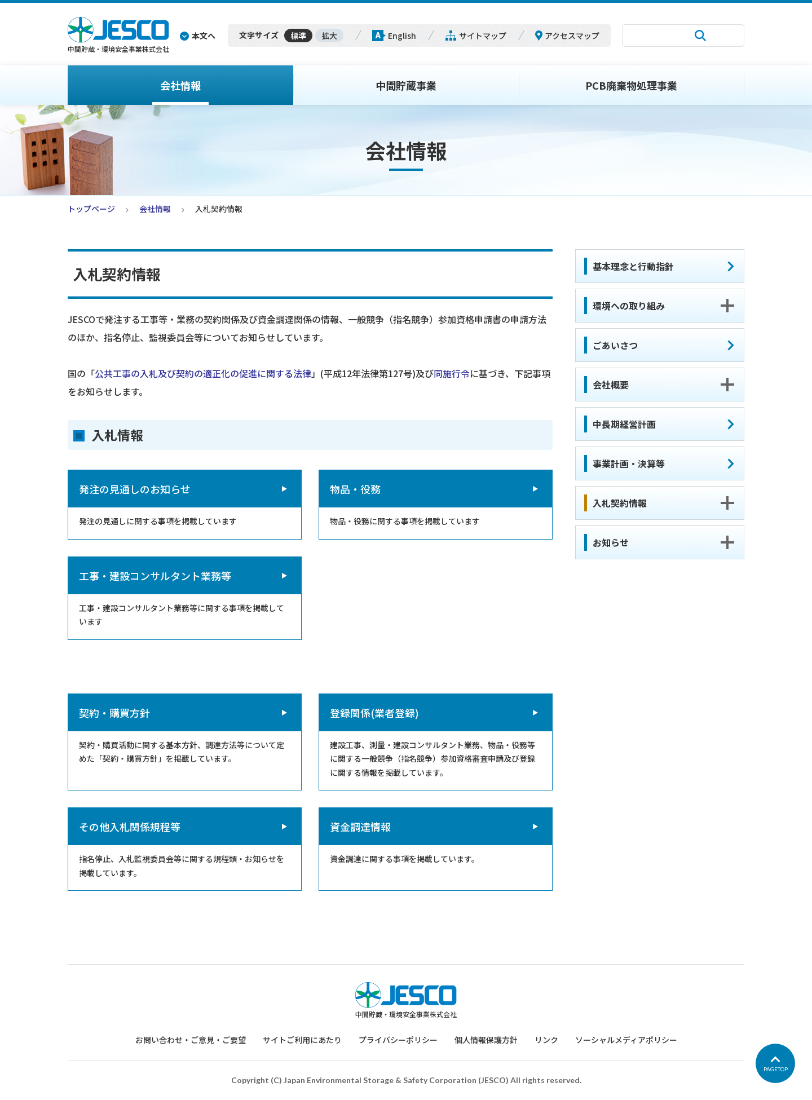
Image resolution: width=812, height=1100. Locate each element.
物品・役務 (355, 488)
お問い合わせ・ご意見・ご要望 (190, 1039)
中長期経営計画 (624, 424)
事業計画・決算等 (629, 463)
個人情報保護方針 (486, 1039)
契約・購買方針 (114, 712)
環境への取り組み (629, 305)
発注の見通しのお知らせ (135, 488)
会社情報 (180, 85)
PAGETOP (776, 1069)
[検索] (654, 35)
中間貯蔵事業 (406, 85)
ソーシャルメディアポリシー (626, 1039)
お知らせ (611, 542)
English (402, 35)
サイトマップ (482, 35)
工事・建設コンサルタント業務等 (155, 575)
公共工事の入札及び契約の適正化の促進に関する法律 (203, 373)
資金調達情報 (360, 826)
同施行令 (452, 373)
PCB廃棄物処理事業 (631, 85)
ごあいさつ (615, 345)
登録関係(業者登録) (374, 712)
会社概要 (611, 384)
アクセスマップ (572, 35)
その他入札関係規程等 (129, 826)
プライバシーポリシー (398, 1039)
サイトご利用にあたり (302, 1039)
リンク (546, 1039)
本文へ (203, 35)
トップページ (91, 208)
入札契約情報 (620, 503)
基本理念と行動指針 (633, 266)
